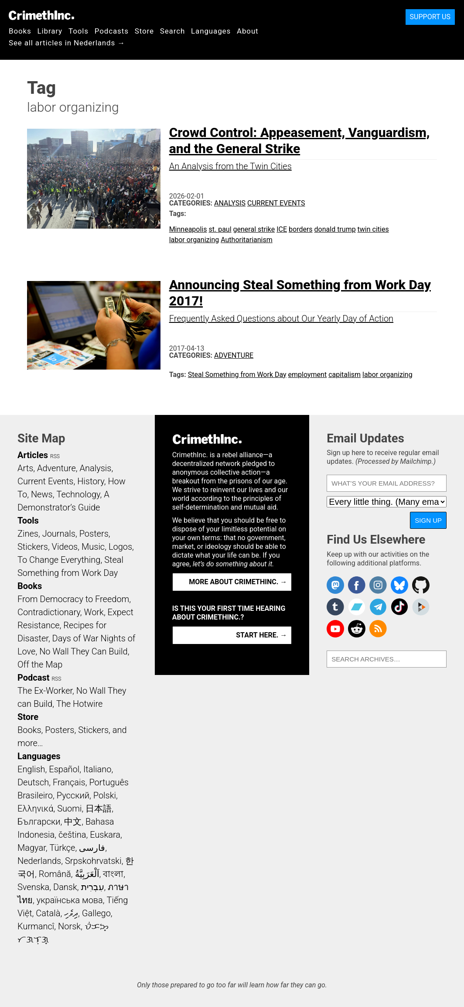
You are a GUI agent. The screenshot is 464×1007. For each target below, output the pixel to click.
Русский (73, 795)
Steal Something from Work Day (237, 374)
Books (20, 31)
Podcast (33, 677)
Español (64, 769)
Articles (32, 455)
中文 (73, 821)
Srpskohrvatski (93, 861)
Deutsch (33, 782)
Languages (211, 31)
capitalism (344, 374)
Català (48, 913)
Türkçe (62, 848)
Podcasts (112, 31)
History (90, 481)
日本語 (98, 808)
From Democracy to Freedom (73, 599)
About (248, 31)
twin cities (373, 229)
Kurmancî (35, 926)
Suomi (69, 808)
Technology (78, 494)
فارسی (92, 848)
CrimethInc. (41, 15)
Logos (120, 546)
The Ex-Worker (44, 690)
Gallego (96, 913)
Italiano (97, 769)
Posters (94, 533)
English (31, 769)
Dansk (65, 887)
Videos (65, 546)
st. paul (219, 229)
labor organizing (194, 240)
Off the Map (39, 664)
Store (144, 31)
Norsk (69, 926)
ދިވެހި (71, 913)
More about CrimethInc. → (238, 582)
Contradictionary (48, 612)
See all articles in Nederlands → (67, 42)
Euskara (105, 834)
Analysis (230, 203)
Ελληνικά (35, 808)
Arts (25, 468)
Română (55, 874)
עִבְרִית (92, 887)
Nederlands (39, 861)
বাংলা (113, 874)
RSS (55, 456)
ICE (281, 229)
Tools (78, 31)
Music (93, 546)
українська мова (70, 900)
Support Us (430, 17)
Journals (58, 533)
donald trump (335, 229)
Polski (104, 795)
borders (301, 229)
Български (39, 821)
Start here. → (261, 635)
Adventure (233, 355)
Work (94, 612)
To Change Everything (58, 560)
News (42, 494)
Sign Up (428, 520)
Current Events (276, 203)
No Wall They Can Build (83, 651)
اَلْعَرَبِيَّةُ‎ (87, 874)
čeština (72, 834)
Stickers (32, 546)
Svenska (33, 887)
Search (172, 31)
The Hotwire (79, 704)
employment (307, 374)
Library (50, 31)
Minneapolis (188, 229)
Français (69, 782)
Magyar (31, 848)
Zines (27, 533)
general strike (254, 229)
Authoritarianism (247, 240)
